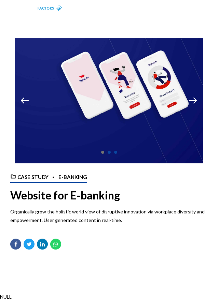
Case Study (33, 177)
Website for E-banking (65, 195)
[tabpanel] (109, 100)
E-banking (72, 177)
